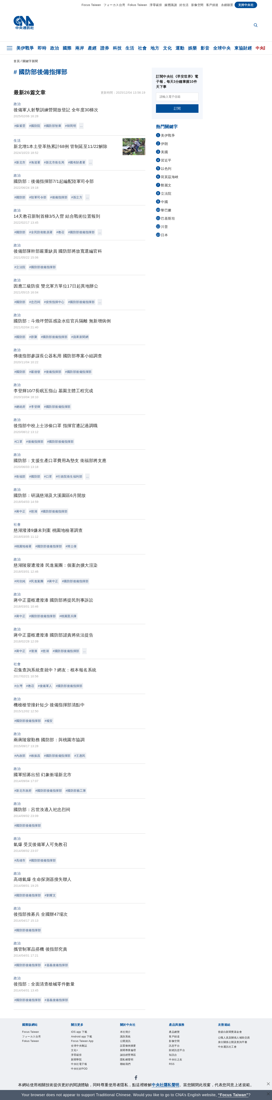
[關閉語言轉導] (268, 1094)
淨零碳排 (156, 4)
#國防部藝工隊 (76, 790)
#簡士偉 (71, 546)
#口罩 (18, 441)
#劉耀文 (50, 895)
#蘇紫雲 (20, 125)
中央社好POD (82, 1077)
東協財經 (243, 48)
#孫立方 (76, 197)
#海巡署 (34, 162)
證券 (104, 48)
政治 (54, 48)
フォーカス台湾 (114, 4)
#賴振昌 (34, 755)
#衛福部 (20, 476)
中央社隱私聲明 (165, 1085)
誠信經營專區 (131, 1060)
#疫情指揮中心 (54, 302)
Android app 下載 (85, 1038)
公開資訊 (127, 1043)
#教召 (60, 232)
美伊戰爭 (25, 48)
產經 (92, 48)
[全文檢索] (256, 25)
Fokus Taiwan (137, 4)
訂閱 (177, 108)
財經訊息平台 (180, 1055)
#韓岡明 (70, 125)
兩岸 (79, 48)
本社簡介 (127, 1032)
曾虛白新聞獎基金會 (233, 1035)
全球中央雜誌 (82, 1049)
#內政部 (20, 755)
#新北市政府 (23, 790)
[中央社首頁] (24, 23)
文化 (167, 48)
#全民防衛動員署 (41, 232)
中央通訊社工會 (231, 1060)
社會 (142, 48)
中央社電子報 (82, 1071)
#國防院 (34, 125)
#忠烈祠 (34, 302)
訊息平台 (176, 1049)
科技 (117, 48)
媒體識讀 (170, 4)
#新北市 (20, 162)
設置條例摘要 (131, 1049)
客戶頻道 (212, 4)
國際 (67, 48)
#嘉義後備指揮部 (56, 965)
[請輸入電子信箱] (177, 97)
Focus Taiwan (91, 4)
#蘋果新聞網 (79, 337)
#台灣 (18, 686)
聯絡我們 (127, 1071)
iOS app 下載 (82, 1032)
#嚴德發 (34, 371)
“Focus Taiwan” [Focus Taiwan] (233, 1095)
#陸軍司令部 (38, 197)
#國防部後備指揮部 (81, 232)
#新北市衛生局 (54, 162)
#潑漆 (33, 651)
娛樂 (192, 48)
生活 (129, 48)
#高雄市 (20, 860)
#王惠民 (79, 755)
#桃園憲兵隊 (68, 616)
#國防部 (20, 197)
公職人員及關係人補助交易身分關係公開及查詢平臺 (233, 1049)
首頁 (17, 61)
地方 (154, 48)
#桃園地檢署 (23, 546)
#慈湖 (33, 511)
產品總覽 (176, 1032)
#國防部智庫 (52, 125)
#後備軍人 (45, 686)
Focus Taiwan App (86, 1043)
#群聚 (33, 337)
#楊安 (48, 720)
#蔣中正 (20, 511)
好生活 (184, 4)
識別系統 (127, 1038)
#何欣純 (20, 581)
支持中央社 (246, 5)
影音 (205, 48)
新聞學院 (78, 1066)
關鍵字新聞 (30, 61)
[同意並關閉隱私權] (268, 1084)
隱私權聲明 (129, 1066)
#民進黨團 (36, 581)
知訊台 (174, 1060)
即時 (42, 48)
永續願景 (227, 4)
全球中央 (222, 48)
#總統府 (20, 406)
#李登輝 (34, 406)
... (81, 125)
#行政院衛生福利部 (69, 476)
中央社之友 (178, 1066)
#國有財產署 (76, 162)
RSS (173, 1071)
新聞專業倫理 (131, 1055)
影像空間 (197, 4)
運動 (180, 48)
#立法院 (20, 267)
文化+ (76, 1055)
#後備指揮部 (59, 197)
